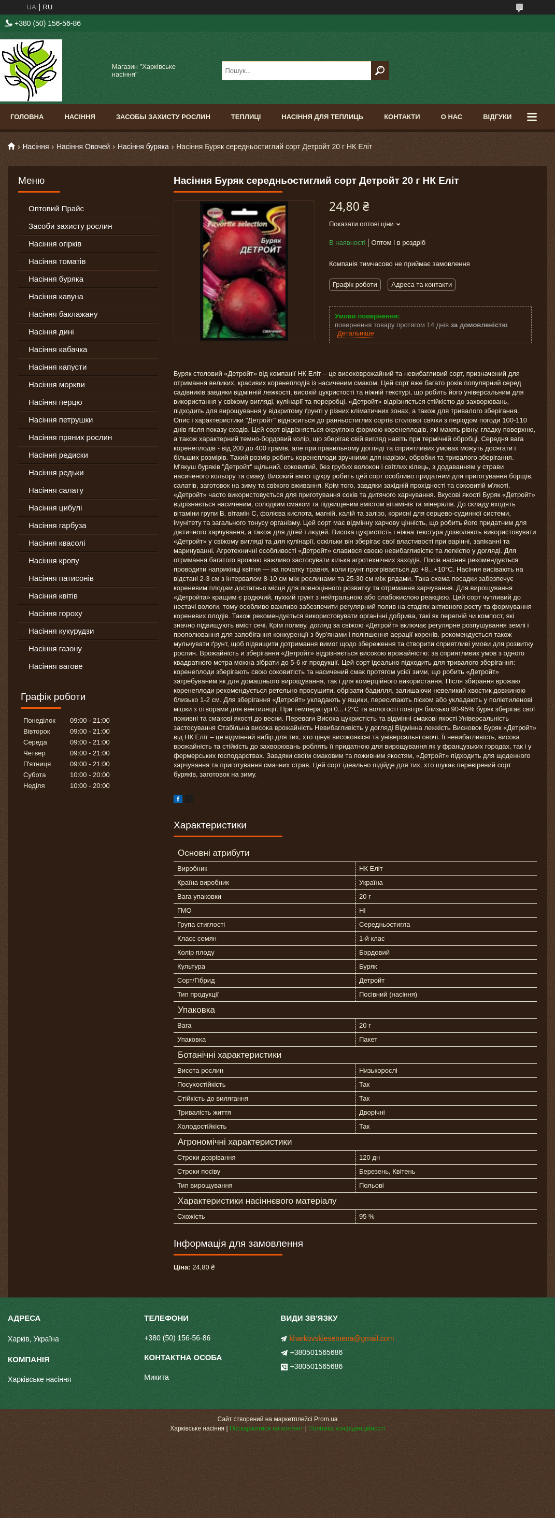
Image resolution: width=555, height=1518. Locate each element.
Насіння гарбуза (58, 525)
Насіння (79, 117)
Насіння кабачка (58, 349)
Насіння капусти (58, 366)
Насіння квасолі (57, 542)
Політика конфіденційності (346, 1428)
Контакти (402, 117)
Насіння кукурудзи (61, 630)
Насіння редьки (56, 472)
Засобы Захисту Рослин (163, 117)
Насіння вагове (56, 666)
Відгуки (497, 117)
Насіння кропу (54, 560)
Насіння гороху (55, 613)
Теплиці (246, 117)
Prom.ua (325, 1419)
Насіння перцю (55, 402)
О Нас (452, 117)
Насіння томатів (57, 261)
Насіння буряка (143, 146)
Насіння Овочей (83, 146)
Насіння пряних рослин (70, 437)
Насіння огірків (55, 243)
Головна (27, 117)
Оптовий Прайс (56, 208)
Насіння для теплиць (322, 117)
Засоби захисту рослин (70, 226)
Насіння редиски (58, 454)
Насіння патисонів (61, 578)
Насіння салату (56, 490)
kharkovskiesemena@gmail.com (342, 1338)
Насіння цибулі (55, 507)
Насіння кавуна (56, 296)
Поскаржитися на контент (266, 1428)
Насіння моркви (57, 384)
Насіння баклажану (63, 314)
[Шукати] (380, 70)
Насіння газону (55, 648)
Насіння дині (51, 331)
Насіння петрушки (61, 419)
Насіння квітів (53, 595)
